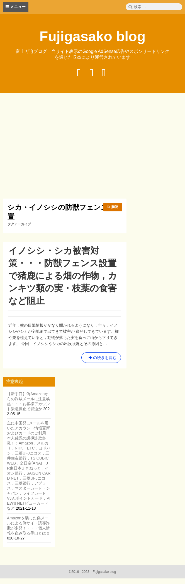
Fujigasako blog (93, 36)
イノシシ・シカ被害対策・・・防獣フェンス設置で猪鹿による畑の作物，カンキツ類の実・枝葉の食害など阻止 (62, 276)
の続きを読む (101, 359)
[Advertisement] (94, 146)
